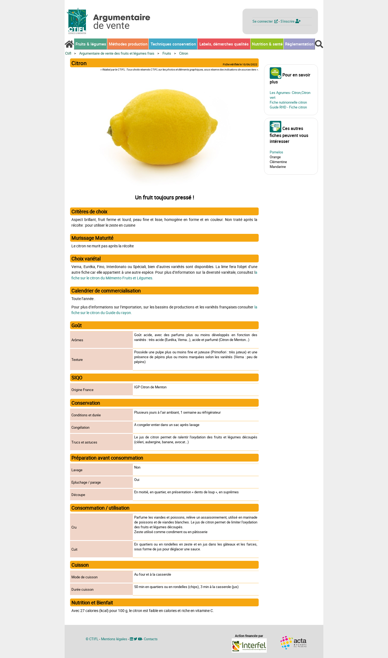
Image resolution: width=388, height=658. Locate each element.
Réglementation (299, 44)
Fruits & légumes (90, 44)
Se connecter (265, 21)
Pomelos (276, 152)
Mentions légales (114, 638)
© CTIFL (92, 638)
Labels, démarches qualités (224, 44)
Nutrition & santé (267, 44)
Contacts (151, 638)
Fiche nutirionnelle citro (287, 102)
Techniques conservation (173, 44)
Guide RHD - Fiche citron (288, 107)
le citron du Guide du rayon (108, 312)
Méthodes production (128, 44)
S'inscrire (290, 21)
